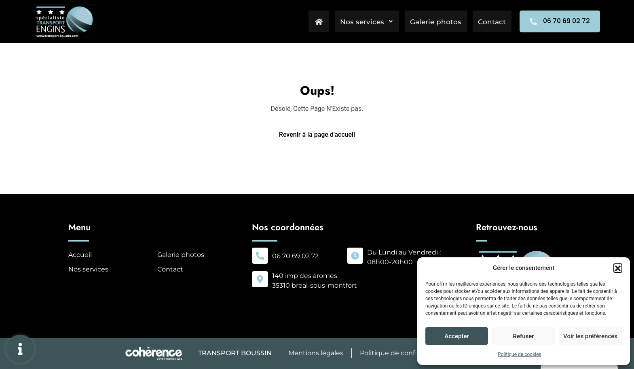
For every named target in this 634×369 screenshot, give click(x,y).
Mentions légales (315, 353)
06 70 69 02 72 (295, 256)
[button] (618, 268)
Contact (491, 21)
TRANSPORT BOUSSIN (234, 353)
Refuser (523, 336)
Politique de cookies (519, 354)
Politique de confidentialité (404, 353)
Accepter (456, 336)
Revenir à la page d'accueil (317, 134)
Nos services (363, 21)
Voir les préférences (590, 336)
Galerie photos (433, 21)
